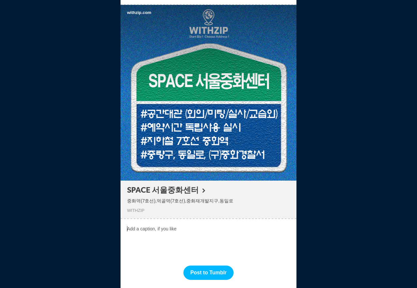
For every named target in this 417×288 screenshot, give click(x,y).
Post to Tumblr (208, 272)
